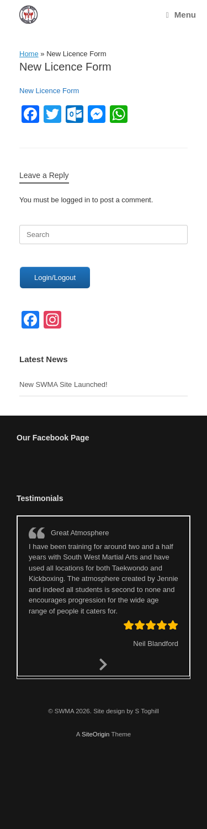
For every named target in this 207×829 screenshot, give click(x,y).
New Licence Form (49, 91)
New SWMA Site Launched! (63, 384)
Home (29, 54)
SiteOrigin (96, 734)
